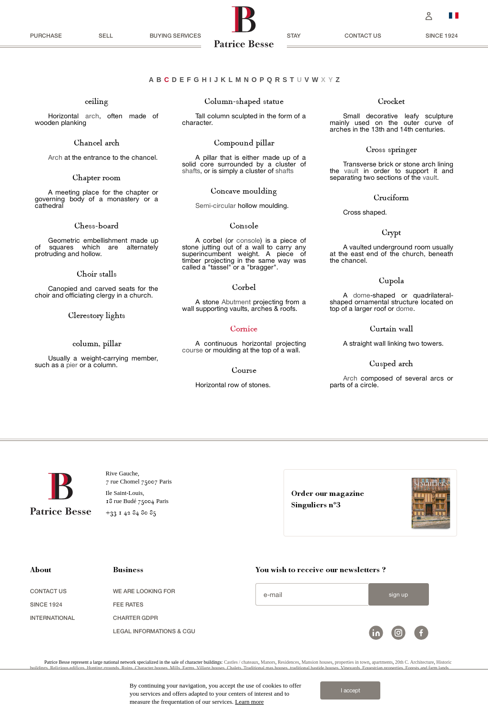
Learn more (249, 701)
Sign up (398, 594)
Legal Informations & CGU (154, 631)
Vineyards (350, 667)
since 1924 (442, 35)
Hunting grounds (103, 667)
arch (92, 116)
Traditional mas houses (265, 667)
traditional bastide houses (314, 667)
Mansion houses (317, 662)
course (192, 350)
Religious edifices (67, 667)
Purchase (46, 35)
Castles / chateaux (241, 662)
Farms (188, 667)
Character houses (151, 667)
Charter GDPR (135, 617)
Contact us (363, 35)
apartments (382, 662)
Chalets (234, 667)
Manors (268, 662)
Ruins (127, 667)
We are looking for (144, 591)
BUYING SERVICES (175, 35)
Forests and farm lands (427, 667)
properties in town (352, 662)
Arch (55, 157)
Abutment (236, 302)
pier (72, 365)
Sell (106, 35)
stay (294, 35)
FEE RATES (128, 604)
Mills (175, 667)
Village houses (211, 667)
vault (351, 171)
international (52, 617)
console (248, 240)
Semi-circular (215, 205)
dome (361, 295)
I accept (350, 690)
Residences (288, 662)
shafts (191, 171)
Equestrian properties (382, 667)
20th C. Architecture (414, 662)
